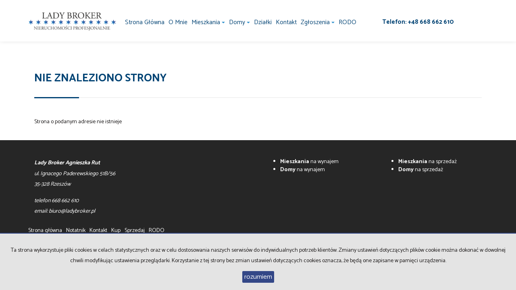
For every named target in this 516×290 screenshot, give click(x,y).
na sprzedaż (427, 161)
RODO (347, 22)
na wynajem (309, 161)
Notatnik (75, 230)
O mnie (178, 22)
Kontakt (286, 22)
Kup (116, 230)
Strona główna (144, 22)
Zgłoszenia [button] (318, 22)
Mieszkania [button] (208, 22)
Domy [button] (239, 22)
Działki (263, 22)
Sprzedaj (135, 230)
